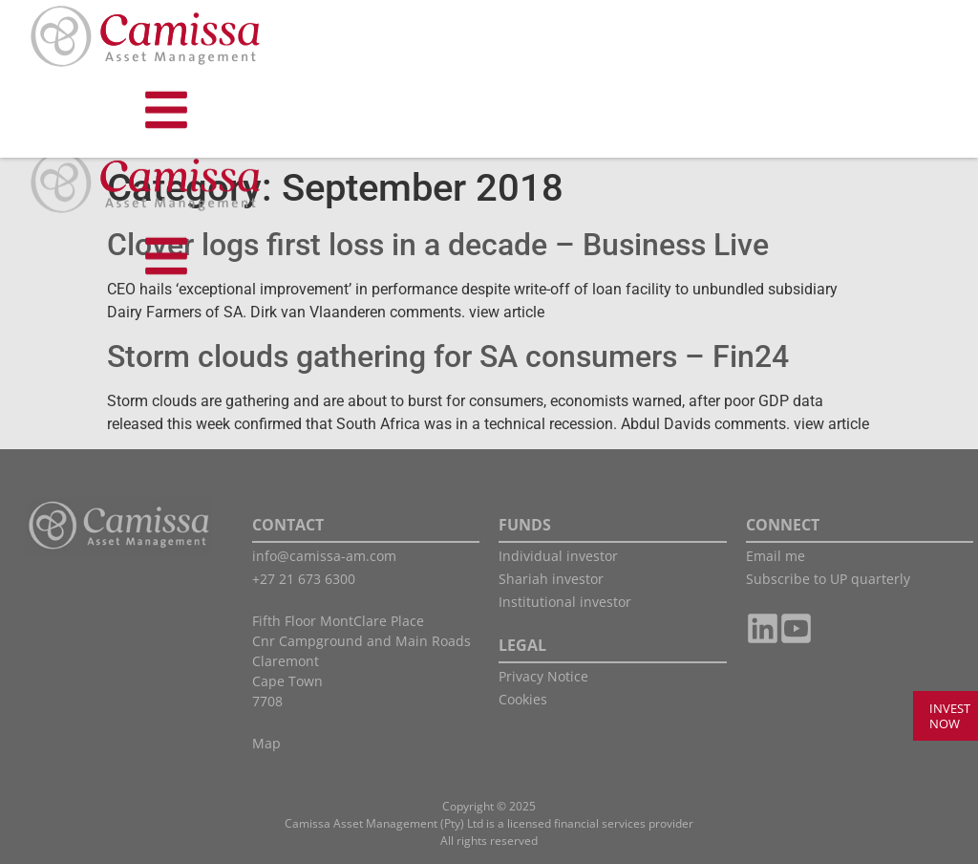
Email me (775, 556)
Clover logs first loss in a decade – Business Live (438, 245)
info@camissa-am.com (324, 556)
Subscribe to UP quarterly (828, 579)
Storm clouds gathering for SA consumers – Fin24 (448, 356)
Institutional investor (565, 602)
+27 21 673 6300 (303, 579)
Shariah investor (551, 579)
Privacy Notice (543, 676)
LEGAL (522, 645)
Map (266, 743)
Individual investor (558, 556)
